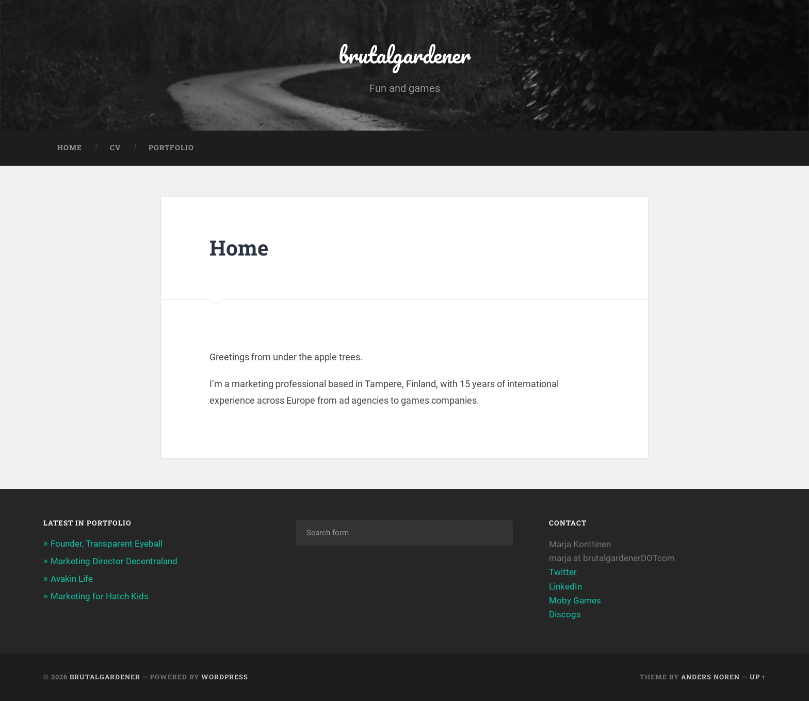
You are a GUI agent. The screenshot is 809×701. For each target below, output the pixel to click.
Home (69, 147)
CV (115, 147)
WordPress (224, 677)
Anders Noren (710, 677)
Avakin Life (72, 578)
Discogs (566, 614)
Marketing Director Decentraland (114, 561)
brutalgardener (404, 54)
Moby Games (575, 600)
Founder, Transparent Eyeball (107, 543)
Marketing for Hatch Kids (100, 596)
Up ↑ (758, 677)
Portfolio (171, 147)
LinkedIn (565, 586)
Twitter (563, 572)
